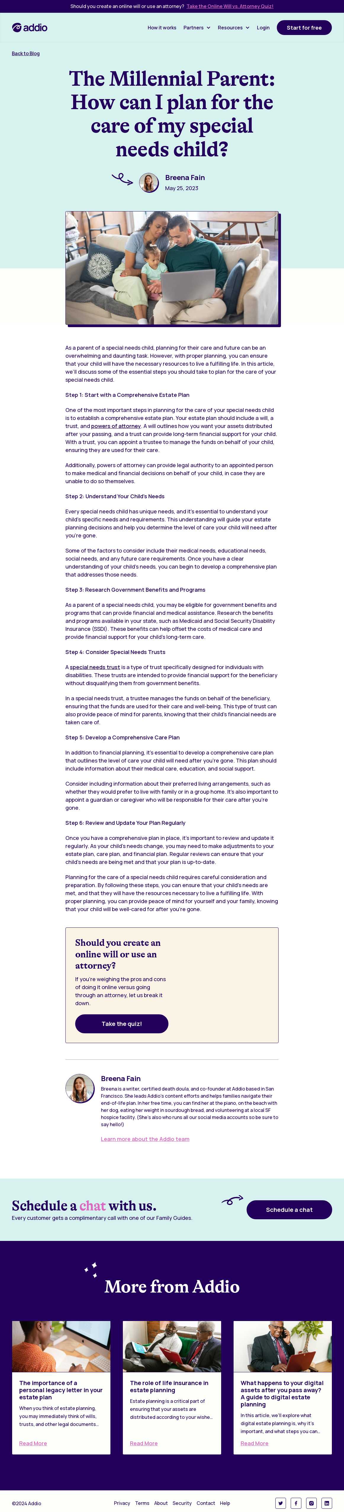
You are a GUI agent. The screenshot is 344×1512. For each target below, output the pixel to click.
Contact (206, 1503)
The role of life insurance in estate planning (169, 1386)
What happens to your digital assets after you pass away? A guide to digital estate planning (282, 1393)
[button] (197, 27)
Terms (142, 1503)
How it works (162, 27)
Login (263, 27)
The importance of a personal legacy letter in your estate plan (61, 1390)
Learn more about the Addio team (145, 1138)
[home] (29, 27)
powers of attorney (116, 425)
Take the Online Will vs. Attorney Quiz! (230, 6)
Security (182, 1503)
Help (225, 1503)
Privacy (122, 1503)
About (161, 1503)
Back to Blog (26, 53)
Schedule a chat (289, 1210)
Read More (33, 1443)
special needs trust (95, 667)
